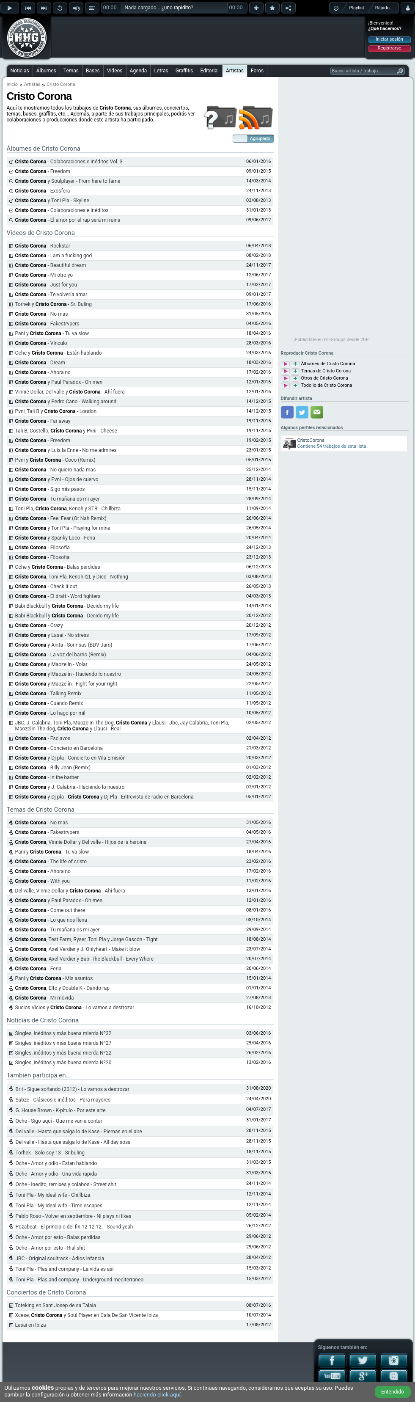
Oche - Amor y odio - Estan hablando (56, 1163)
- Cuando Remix (49, 703)
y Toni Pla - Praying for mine (62, 528)
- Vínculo (41, 343)
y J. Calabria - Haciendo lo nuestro (70, 787)
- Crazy (39, 625)
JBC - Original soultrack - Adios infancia (60, 1259)
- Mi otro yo (44, 275)
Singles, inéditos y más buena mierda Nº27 (63, 1043)
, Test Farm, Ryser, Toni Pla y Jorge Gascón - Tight (86, 939)
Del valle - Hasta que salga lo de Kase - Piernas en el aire (79, 1132)
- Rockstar (43, 246)
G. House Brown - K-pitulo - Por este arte (61, 1110)
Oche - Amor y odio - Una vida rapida (56, 1174)
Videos (115, 71)
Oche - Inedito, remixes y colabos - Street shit (66, 1184)
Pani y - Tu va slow (52, 333)
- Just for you (46, 285)
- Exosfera (42, 191)
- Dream (40, 363)
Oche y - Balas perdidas (57, 567)
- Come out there (50, 910)
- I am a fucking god (53, 256)
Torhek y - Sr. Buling (53, 304)
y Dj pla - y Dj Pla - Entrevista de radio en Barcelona (104, 797)
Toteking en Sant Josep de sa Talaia (55, 1305)
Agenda (138, 71)
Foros (257, 71)
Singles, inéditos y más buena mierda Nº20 (63, 1063)
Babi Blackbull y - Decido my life (67, 606)
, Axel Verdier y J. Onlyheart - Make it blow (77, 949)
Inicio (12, 84)
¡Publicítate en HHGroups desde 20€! (332, 339)
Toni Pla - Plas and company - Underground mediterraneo (80, 1280)
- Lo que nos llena (51, 920)
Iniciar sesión (389, 39)
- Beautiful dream (50, 265)
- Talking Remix (48, 694)
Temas (71, 71)
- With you (42, 881)
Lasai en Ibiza (30, 1325)
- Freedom (43, 171)
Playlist (356, 8)
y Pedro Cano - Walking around (66, 402)
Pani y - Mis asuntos (54, 978)
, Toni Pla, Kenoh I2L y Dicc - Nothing (71, 577)
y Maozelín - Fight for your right (66, 684)
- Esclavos (43, 738)
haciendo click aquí (157, 1394)
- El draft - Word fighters (58, 596)
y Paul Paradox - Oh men (59, 382)
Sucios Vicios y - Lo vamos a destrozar (75, 1008)
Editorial (210, 71)
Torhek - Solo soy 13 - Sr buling (50, 1153)
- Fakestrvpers (47, 324)
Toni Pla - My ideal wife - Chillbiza (53, 1195)
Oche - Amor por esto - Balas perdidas (58, 1237)
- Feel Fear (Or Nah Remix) (61, 518)
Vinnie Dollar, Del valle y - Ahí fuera (70, 392)
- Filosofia (42, 557)
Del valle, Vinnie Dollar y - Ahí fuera (70, 891)
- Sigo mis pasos (50, 489)
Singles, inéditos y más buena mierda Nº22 (63, 1053)
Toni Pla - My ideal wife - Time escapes (59, 1206)
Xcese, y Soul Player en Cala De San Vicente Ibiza (86, 1315)
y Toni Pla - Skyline (52, 201)
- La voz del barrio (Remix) (60, 655)
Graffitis (184, 71)
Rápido (382, 8)
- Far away (43, 421)
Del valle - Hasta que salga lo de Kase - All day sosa (73, 1142)
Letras (161, 71)
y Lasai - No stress (52, 635)
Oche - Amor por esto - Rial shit (50, 1248)
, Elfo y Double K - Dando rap (62, 988)
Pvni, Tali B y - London (56, 411)
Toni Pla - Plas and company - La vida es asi (65, 1269)
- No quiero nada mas (55, 470)
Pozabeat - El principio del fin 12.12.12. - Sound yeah (74, 1227)
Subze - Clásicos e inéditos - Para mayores (63, 1100)
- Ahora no (43, 372)
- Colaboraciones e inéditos (62, 210)
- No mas (41, 314)
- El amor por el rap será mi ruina (68, 220)
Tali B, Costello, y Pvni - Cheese (66, 431)
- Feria (38, 969)
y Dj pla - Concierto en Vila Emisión (70, 758)
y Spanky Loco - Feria (55, 538)
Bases (93, 71)
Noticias (20, 71)
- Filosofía (42, 548)
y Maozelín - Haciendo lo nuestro (68, 674)
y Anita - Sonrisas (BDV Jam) (64, 645)
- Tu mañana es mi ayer (57, 499)
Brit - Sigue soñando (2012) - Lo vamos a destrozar (72, 1089)
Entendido (392, 1392)
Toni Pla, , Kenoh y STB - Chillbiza (68, 509)
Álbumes (46, 71)
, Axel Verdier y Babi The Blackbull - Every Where (84, 959)
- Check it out (46, 586)
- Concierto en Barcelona (59, 748)
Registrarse (389, 48)
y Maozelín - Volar (51, 664)
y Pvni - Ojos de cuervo (57, 479)
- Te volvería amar (51, 294)
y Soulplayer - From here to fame (68, 181)
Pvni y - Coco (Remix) (55, 460)
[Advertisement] (208, 37)
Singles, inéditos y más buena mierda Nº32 (63, 1033)
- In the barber (47, 777)
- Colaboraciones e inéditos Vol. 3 (69, 162)
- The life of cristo (51, 862)
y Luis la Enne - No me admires (66, 450)
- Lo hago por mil (50, 713)
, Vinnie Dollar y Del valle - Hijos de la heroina (81, 842)
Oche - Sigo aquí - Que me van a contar (59, 1121)
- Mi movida (44, 998)
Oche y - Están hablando (58, 353)
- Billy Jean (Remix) (53, 768)
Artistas (235, 71)
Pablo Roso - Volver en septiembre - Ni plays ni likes (74, 1216)
